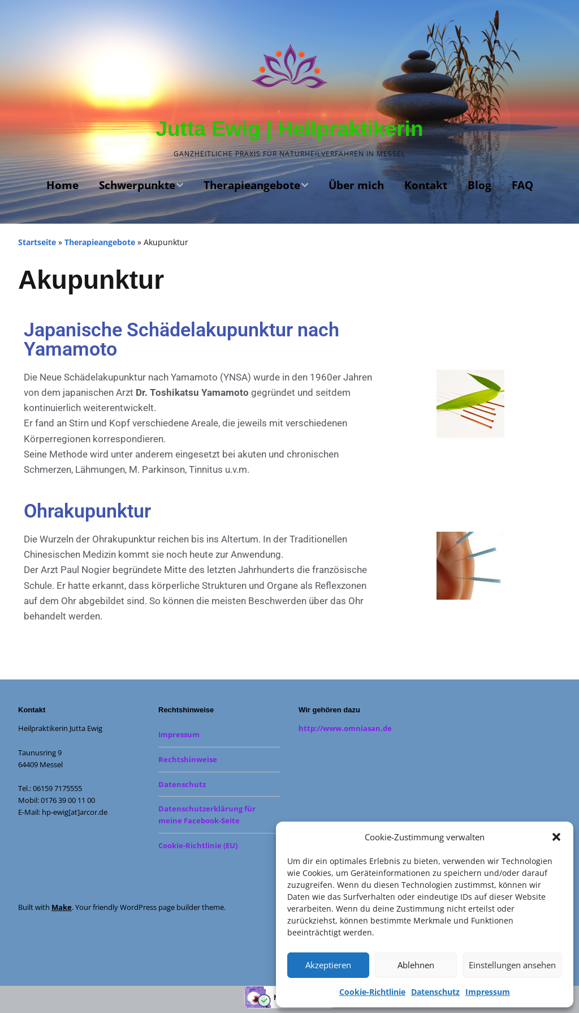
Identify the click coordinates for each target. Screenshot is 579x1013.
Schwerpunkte (137, 185)
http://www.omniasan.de (345, 728)
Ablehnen (415, 965)
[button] (556, 837)
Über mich (356, 185)
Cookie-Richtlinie (372, 991)
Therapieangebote (252, 185)
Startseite (37, 242)
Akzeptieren (328, 965)
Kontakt (425, 185)
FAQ (522, 185)
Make (61, 907)
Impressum (487, 991)
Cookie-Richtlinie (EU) (197, 845)
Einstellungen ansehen (512, 965)
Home (62, 185)
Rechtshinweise (187, 759)
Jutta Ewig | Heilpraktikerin (290, 128)
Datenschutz (435, 991)
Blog (479, 185)
